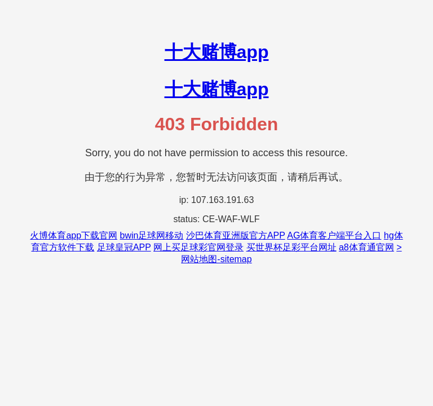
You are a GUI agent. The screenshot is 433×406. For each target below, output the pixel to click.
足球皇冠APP (124, 247)
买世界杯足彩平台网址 (291, 247)
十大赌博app (217, 52)
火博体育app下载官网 (73, 235)
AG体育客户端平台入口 (334, 235)
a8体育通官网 (366, 247)
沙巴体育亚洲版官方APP (235, 235)
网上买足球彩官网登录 (198, 247)
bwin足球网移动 (152, 235)
